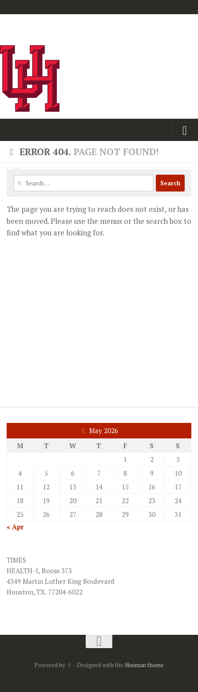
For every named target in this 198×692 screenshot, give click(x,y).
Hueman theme (144, 665)
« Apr (15, 526)
